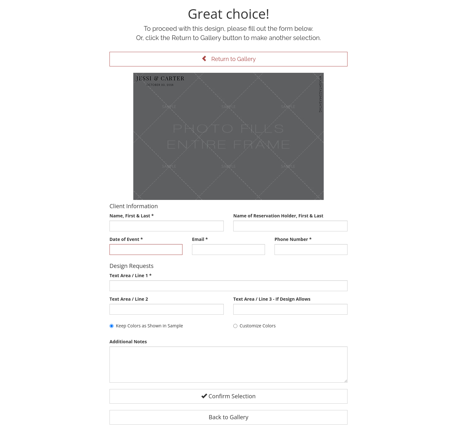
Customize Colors (254, 326)
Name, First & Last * (131, 216)
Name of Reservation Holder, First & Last (278, 216)
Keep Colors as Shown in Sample (146, 326)
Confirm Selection (228, 396)
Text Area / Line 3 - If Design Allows (271, 299)
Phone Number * (293, 239)
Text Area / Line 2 (128, 299)
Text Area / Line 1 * (130, 275)
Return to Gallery (228, 59)
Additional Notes (128, 342)
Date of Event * (126, 239)
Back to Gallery (228, 417)
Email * (200, 239)
